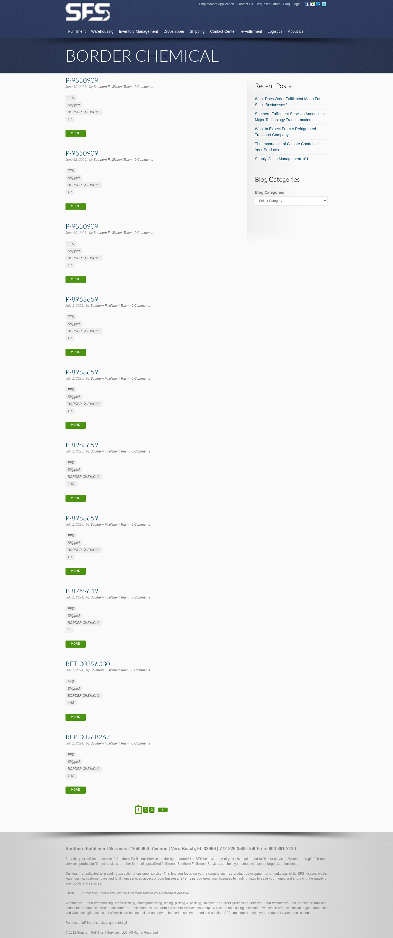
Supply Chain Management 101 (281, 159)
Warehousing (102, 31)
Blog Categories (269, 192)
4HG (71, 703)
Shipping (197, 31)
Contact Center (223, 31)
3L (69, 630)
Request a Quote (268, 4)
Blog (286, 4)
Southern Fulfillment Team (113, 87)
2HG (71, 484)
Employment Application (216, 4)
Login (296, 4)
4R (70, 119)
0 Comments (144, 87)
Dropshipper (173, 31)
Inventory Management (138, 31)
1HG (71, 776)
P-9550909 (82, 80)
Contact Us (245, 4)
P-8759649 (82, 591)
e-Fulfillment (251, 31)
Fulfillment (77, 31)
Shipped (74, 105)
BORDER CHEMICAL (84, 112)
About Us (296, 31)
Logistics (274, 31)
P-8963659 (82, 299)
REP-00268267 (88, 737)
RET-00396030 (88, 664)
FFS (71, 98)
